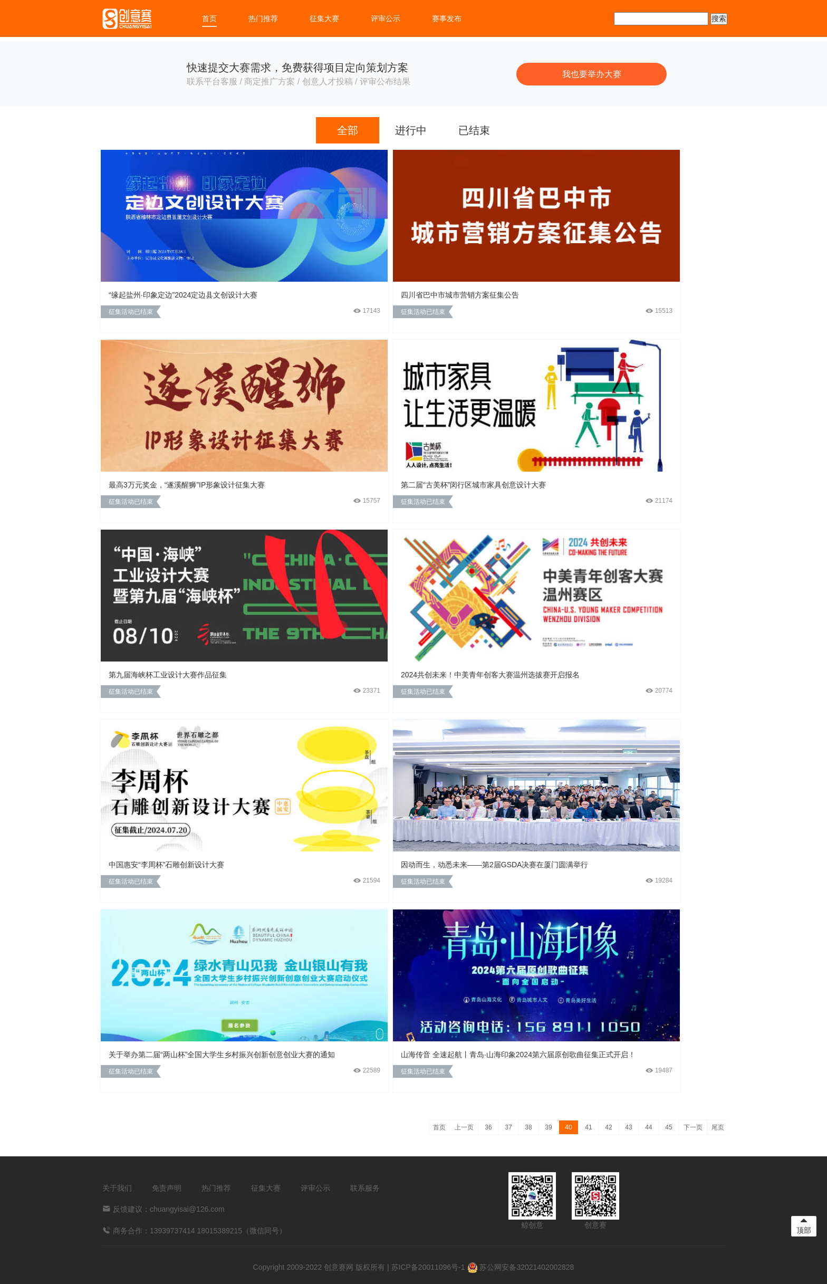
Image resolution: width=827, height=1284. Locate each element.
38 (528, 1127)
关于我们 (117, 1188)
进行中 (411, 130)
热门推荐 (263, 18)
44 (648, 1127)
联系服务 (365, 1188)
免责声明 (166, 1188)
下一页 (693, 1127)
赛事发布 (446, 18)
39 (548, 1127)
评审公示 (385, 18)
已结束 (474, 130)
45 (668, 1127)
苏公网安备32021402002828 (520, 1267)
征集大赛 (324, 18)
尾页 (717, 1127)
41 (588, 1127)
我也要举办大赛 (591, 74)
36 (488, 1127)
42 (608, 1127)
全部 (347, 130)
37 (508, 1127)
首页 (209, 18)
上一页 (464, 1127)
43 (628, 1127)
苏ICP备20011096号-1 (428, 1267)
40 (568, 1127)
